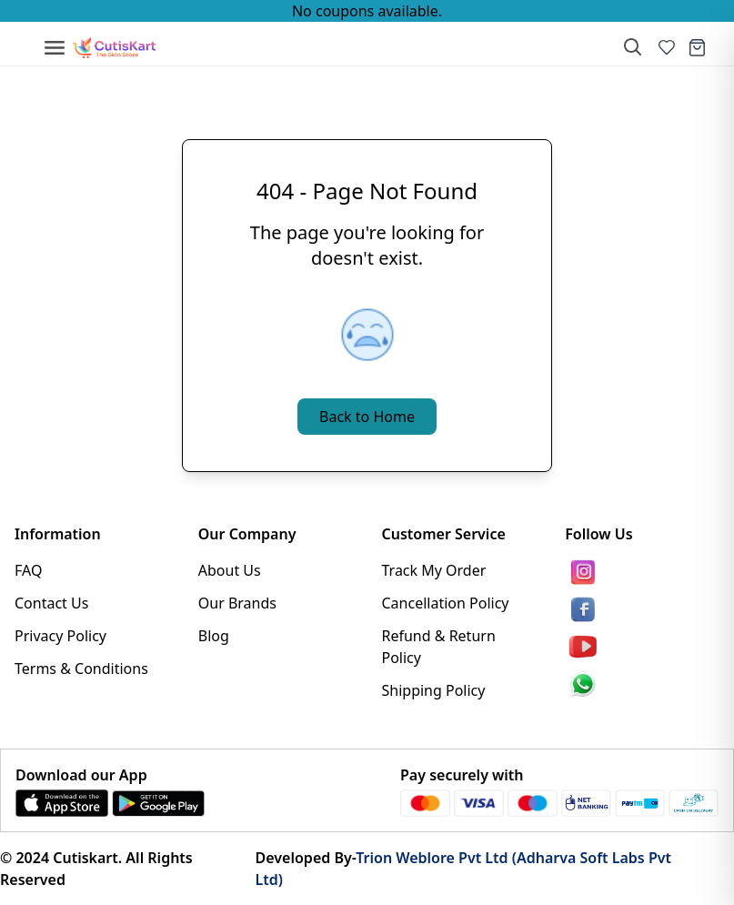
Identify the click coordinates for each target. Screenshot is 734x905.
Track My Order (434, 570)
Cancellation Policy (445, 603)
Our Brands (237, 603)
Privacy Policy (60, 636)
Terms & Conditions (81, 669)
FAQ (28, 570)
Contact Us (51, 603)
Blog (213, 636)
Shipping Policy (434, 690)
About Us (229, 570)
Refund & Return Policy (439, 647)
